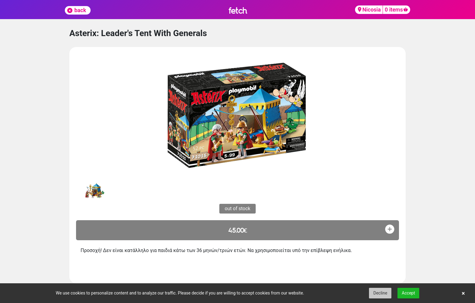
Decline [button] (380, 293)
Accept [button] (408, 293)
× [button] (463, 293)
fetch (237, 10)
